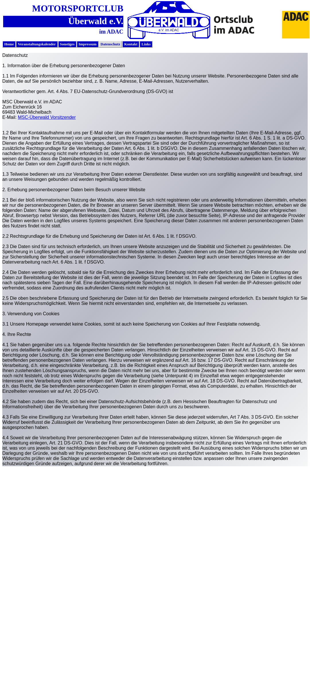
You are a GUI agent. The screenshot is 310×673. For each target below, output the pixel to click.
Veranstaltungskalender (37, 44)
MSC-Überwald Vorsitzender (47, 117)
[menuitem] (9, 44)
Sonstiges (67, 44)
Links (146, 44)
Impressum (88, 44)
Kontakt (130, 44)
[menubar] (77, 44)
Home (9, 44)
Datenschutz (110, 44)
